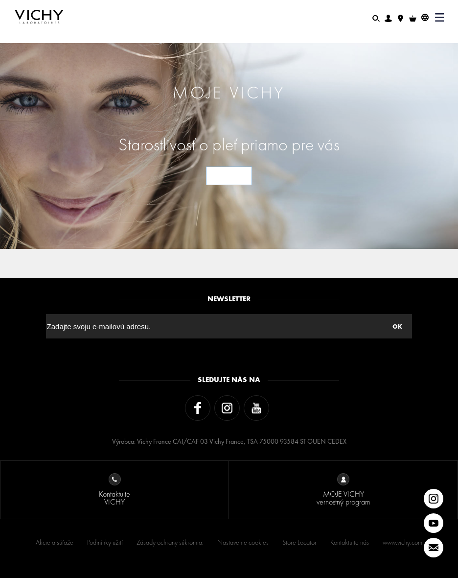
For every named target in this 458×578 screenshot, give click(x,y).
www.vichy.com (402, 542)
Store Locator (299, 542)
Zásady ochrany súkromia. (170, 542)
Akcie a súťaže (54, 542)
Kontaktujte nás (349, 542)
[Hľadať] (376, 17)
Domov (26, 40)
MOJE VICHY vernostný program (343, 490)
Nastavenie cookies (243, 542)
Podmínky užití (105, 542)
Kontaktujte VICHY (114, 490)
